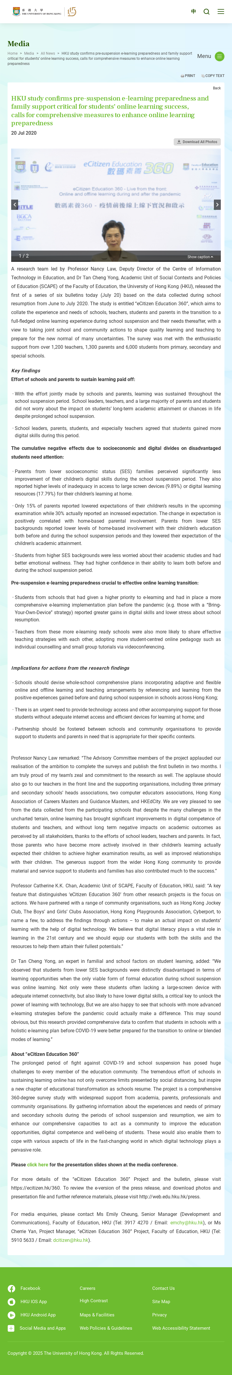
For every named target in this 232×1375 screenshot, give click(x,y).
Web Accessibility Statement (181, 1328)
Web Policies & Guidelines (106, 1328)
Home (13, 53)
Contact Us (163, 1288)
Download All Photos (200, 142)
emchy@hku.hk (186, 1223)
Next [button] (217, 205)
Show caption (201, 257)
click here (37, 1165)
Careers (87, 1288)
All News (48, 53)
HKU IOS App (27, 1302)
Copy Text (214, 76)
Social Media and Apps (37, 1328)
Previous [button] (14, 205)
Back (217, 88)
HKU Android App (32, 1315)
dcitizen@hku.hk (70, 1240)
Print (190, 76)
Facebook (24, 1289)
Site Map (161, 1301)
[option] (116, 205)
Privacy (159, 1315)
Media (29, 53)
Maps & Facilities (97, 1315)
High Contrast (94, 1300)
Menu (210, 56)
